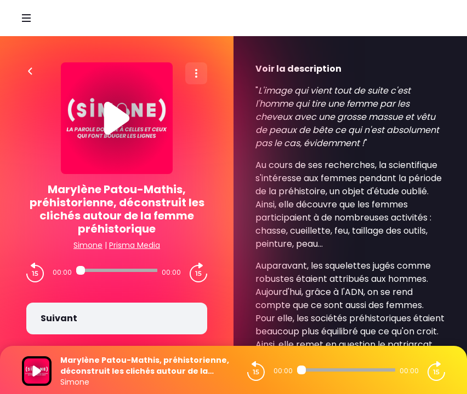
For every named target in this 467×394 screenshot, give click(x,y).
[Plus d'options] (196, 73)
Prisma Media (134, 245)
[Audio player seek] (116, 270)
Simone (87, 245)
